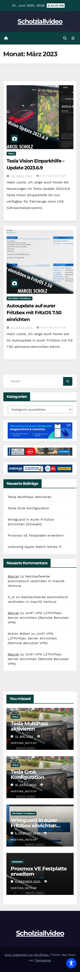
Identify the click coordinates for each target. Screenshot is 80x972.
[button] (65, 38)
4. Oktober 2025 (28, 881)
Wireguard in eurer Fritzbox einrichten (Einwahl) (34, 825)
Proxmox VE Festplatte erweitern (36, 535)
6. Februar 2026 (28, 833)
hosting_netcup (51, 175)
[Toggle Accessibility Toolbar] (71, 963)
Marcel (13, 576)
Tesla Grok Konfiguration (28, 508)
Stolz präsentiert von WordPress (27, 954)
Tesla (11, 153)
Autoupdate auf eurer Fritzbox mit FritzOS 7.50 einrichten (34, 312)
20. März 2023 (22, 327)
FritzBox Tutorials (19, 298)
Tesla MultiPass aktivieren (30, 497)
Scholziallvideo (40, 21)
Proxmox (17, 862)
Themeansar (43, 960)
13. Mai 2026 (24, 736)
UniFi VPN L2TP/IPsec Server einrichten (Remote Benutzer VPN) (38, 617)
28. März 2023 (22, 175)
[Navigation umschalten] (73, 38)
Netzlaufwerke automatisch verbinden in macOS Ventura (36, 581)
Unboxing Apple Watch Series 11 (34, 547)
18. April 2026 (26, 784)
